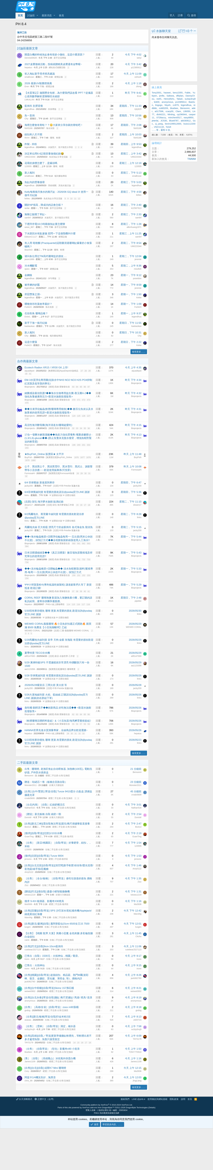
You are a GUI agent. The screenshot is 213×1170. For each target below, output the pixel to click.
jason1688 (29, 259)
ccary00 (169, 111)
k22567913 (136, 208)
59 (89, 724)
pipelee (138, 601)
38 (77, 591)
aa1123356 (30, 669)
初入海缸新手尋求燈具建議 (40, 73)
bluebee (28, 1052)
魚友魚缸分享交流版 (58, 157)
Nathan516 (30, 808)
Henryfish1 (169, 99)
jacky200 (29, 486)
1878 (88, 457)
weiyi (139, 58)
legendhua (29, 109)
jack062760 (30, 981)
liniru (27, 495)
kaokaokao (30, 326)
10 (71, 198)
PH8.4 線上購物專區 (55, 604)
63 (77, 714)
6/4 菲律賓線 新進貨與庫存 (40, 482)
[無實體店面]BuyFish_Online (59, 457)
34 (81, 428)
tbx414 (28, 827)
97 (89, 387)
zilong (138, 86)
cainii (27, 940)
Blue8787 (174, 120)
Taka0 (180, 99)
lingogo (158, 105)
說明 (183, 1099)
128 (26, 419)
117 (83, 604)
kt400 (156, 102)
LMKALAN (29, 99)
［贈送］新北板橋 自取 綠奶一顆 (43, 814)
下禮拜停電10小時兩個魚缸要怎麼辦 (45, 224)
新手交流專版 (60, 58)
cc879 (176, 105)
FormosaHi (30, 473)
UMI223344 (30, 157)
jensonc (28, 859)
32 (73, 428)
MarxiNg (28, 917)
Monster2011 (31, 785)
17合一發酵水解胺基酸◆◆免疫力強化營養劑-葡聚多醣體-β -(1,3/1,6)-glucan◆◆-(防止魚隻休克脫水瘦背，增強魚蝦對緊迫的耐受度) (58, 438)
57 (81, 724)
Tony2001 (156, 92)
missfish (137, 269)
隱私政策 (174, 1099)
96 (85, 387)
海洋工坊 (22, 32)
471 (78, 400)
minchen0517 (174, 117)
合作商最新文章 (27, 361)
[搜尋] (191, 15)
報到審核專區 (60, 176)
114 (68, 604)
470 (73, 400)
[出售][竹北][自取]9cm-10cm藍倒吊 (44, 946)
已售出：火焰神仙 (35, 965)
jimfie (161, 95)
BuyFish (28, 457)
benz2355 (178, 92)
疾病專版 (52, 109)
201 (83, 445)
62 (73, 714)
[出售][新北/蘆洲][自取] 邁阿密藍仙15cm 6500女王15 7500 (57, 923)
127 (88, 416)
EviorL (27, 316)
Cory (27, 1071)
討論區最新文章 (27, 48)
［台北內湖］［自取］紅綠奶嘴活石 (45, 804)
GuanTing (29, 836)
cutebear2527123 (33, 949)
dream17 (29, 505)
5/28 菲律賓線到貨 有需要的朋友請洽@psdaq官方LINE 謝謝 (58, 675)
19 (26, 508)
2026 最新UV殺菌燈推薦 (38, 83)
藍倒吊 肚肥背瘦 (34, 106)
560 (73, 543)
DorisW (28, 817)
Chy (26, 118)
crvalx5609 (30, 798)
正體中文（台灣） (45, 1099)
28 (85, 371)
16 (81, 505)
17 (85, 505)
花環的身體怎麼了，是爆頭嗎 (41, 163)
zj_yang (159, 123)
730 (73, 559)
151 (78, 575)
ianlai (27, 208)
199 (73, 445)
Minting (171, 114)
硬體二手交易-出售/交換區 (58, 775)
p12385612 (136, 67)
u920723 (137, 1020)
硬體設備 (58, 77)
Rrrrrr (27, 138)
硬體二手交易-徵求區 (63, 836)
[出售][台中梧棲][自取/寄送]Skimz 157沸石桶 (49, 988)
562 (83, 543)
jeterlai (155, 120)
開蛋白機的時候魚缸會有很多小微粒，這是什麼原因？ (55, 54)
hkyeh (168, 105)
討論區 (31, 15)
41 (89, 591)
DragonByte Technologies (137, 1107)
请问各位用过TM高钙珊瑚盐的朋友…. (46, 256)
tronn (27, 959)
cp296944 (182, 114)
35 (85, 428)
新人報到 (30, 172)
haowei (167, 92)
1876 (76, 457)
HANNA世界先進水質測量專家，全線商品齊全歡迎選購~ (56, 730)
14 (74, 1042)
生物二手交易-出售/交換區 (64, 808)
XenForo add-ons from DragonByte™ (98, 1107)
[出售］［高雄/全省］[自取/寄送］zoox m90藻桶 (52, 1007)
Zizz (26, 885)
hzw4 (168, 127)
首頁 (20, 15)
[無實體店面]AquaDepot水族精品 (63, 371)
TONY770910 (135, 1052)
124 (73, 416)
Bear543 (28, 250)
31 (30, 374)
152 (83, 575)
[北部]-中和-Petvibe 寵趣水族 (66, 486)
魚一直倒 (30, 115)
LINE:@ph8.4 (138, 1099)
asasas (28, 1020)
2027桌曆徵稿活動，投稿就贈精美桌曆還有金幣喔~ (53, 64)
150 (73, 575)
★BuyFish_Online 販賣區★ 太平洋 (44, 454)
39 (81, 591)
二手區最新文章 (27, 762)
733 (88, 559)
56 (77, 724)
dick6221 (160, 114)
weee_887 (29, 227)
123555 (28, 166)
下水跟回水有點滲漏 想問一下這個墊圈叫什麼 (50, 233)
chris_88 (28, 1080)
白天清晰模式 (24, 1099)
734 (26, 562)
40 (85, 591)
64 (81, 714)
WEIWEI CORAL (32, 630)
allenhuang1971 (134, 227)
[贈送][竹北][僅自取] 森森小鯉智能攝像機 (47, 891)
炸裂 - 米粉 (31, 144)
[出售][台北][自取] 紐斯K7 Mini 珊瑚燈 (45, 1068)
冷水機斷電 (31, 265)
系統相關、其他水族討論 (59, 185)
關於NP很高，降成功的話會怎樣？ (44, 205)
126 (83, 416)
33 (77, 428)
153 (88, 575)
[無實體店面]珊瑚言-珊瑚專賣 (62, 669)
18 (89, 505)
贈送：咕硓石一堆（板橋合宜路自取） (46, 782)
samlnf (28, 217)
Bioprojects (30, 387)
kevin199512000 (173, 123)
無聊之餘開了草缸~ (35, 214)
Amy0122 (29, 872)
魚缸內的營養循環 (35, 182)
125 (78, 416)
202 (88, 445)
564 (26, 546)
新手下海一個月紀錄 (36, 323)
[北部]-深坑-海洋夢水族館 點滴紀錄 (44, 501)
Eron (27, 86)
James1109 (30, 1061)
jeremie (138, 259)
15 (77, 505)
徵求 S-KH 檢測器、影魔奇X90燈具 (44, 901)
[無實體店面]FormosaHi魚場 (61, 473)
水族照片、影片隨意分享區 (60, 147)
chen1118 (159, 127)
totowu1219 (30, 895)
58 (85, 724)
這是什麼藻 (31, 342)
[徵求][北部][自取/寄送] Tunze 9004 (44, 855)
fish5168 (28, 128)
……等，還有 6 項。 (162, 130)
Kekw (138, 297)
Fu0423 (28, 307)
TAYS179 (29, 1042)
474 (26, 403)
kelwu (27, 198)
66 (89, 714)
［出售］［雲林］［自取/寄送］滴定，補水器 (50, 1026)
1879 (27, 460)
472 (83, 400)
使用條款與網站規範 (157, 1099)
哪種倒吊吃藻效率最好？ (38, 304)
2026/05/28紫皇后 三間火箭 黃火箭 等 (46, 685)
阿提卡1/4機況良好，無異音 (40, 1077)
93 (73, 387)
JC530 (163, 120)
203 (26, 448)
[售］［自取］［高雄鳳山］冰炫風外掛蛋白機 (50, 1058)
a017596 (159, 111)
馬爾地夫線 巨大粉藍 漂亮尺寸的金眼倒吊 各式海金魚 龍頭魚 (59, 527)
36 (89, 428)
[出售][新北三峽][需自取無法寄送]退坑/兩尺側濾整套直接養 (57, 823)
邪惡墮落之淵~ (33, 294)
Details (152, 1107)
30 (26, 374)
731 (78, 559)
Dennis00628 (31, 58)
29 (89, 371)
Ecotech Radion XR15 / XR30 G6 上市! (46, 367)
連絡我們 (125, 1099)
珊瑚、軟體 (55, 138)
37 (73, 591)
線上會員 (157, 87)
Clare (178, 111)
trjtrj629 (137, 109)
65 (85, 714)
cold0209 (163, 108)
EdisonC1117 (31, 237)
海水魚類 (50, 128)
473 (88, 400)
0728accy (161, 117)
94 (77, 387)
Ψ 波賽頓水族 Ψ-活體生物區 (62, 495)
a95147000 (30, 656)
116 (78, 604)
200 (78, 445)
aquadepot (29, 371)
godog (27, 1010)
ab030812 (186, 120)
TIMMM (191, 159)
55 (73, 724)
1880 (33, 460)
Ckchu (138, 936)
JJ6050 (186, 111)
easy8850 (188, 117)
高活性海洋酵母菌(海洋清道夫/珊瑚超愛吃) (48, 425)
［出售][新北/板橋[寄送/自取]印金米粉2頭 (47, 1016)
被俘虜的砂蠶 (32, 284)
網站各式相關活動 (57, 67)
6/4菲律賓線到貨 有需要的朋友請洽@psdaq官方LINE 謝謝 (57, 492)
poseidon (137, 278)
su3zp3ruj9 (30, 1029)
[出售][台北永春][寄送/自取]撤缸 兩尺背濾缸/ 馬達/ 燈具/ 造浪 (58, 997)
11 (75, 198)
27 (82, 371)
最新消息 (47, 15)
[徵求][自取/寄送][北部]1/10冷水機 (43, 833)
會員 (61, 15)
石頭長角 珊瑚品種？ (36, 313)
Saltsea (170, 95)
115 (73, 604)
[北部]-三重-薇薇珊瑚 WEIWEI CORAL (71, 630)
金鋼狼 (28, 275)
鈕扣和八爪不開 (33, 134)
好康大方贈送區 (56, 785)
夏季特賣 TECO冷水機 (37, 652)
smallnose (29, 77)
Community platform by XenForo (106, 1105)
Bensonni (29, 775)
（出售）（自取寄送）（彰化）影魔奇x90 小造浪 (52, 1048)
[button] (37, 16)
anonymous (30, 1001)
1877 (82, 457)
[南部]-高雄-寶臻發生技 (59, 387)
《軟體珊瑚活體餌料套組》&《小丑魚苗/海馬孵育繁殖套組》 (58, 720)
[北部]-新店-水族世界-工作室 (62, 656)
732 (83, 559)
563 (88, 543)
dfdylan (179, 95)
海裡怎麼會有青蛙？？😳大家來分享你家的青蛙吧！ (54, 125)
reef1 (159, 99)
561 (78, 543)
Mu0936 (28, 904)
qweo (27, 269)
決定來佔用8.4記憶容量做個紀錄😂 (44, 153)
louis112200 (189, 123)
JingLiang (137, 1080)
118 (88, 604)
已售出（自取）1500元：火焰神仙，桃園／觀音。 (52, 955)
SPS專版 (52, 278)
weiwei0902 (30, 991)
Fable (188, 92)
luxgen (28, 927)
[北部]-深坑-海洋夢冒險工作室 (60, 505)
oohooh (137, 77)
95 (81, 387)
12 (79, 198)
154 (26, 578)
